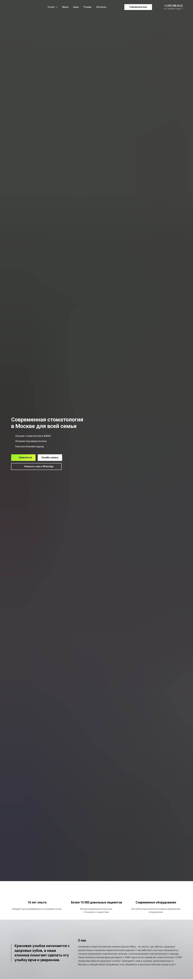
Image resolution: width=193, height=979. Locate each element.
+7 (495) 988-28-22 (173, 5)
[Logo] (20, 7)
